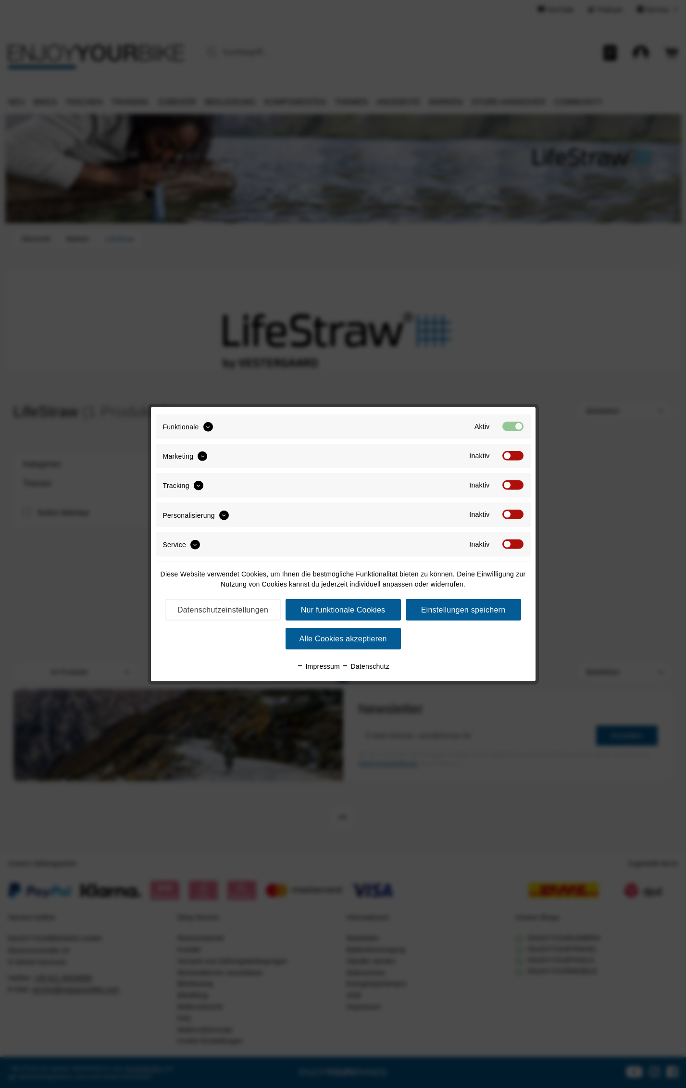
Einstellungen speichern (463, 610)
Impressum (318, 666)
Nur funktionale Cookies (343, 610)
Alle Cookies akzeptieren (343, 639)
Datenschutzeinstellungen (222, 610)
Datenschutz (365, 666)
